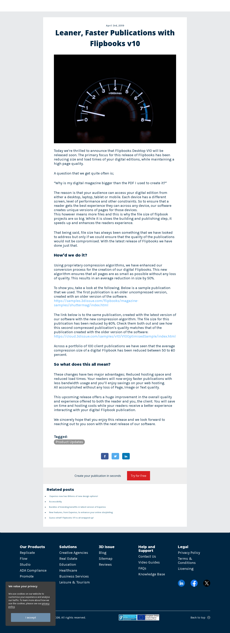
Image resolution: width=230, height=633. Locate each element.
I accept (30, 617)
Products (54, 5)
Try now (209, 5)
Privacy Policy (189, 553)
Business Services (74, 576)
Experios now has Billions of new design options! (73, 496)
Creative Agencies (73, 553)
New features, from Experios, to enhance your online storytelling (81, 512)
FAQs (142, 568)
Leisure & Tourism (74, 582)
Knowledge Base (151, 574)
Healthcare (68, 570)
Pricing (148, 5)
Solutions (78, 5)
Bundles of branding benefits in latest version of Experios (77, 507)
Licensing (186, 569)
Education (67, 564)
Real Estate (68, 559)
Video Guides (149, 562)
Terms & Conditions (187, 561)
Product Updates (69, 442)
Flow (23, 559)
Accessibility (55, 501)
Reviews (105, 564)
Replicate (27, 553)
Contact (166, 5)
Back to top (200, 617)
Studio (25, 564)
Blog (102, 553)
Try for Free (138, 476)
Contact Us (147, 556)
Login (188, 5)
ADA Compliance (33, 570)
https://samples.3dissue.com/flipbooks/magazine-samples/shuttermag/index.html (96, 303)
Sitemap (105, 559)
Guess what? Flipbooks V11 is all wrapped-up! (71, 517)
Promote (27, 576)
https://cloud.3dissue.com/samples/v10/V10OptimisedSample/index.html (115, 336)
